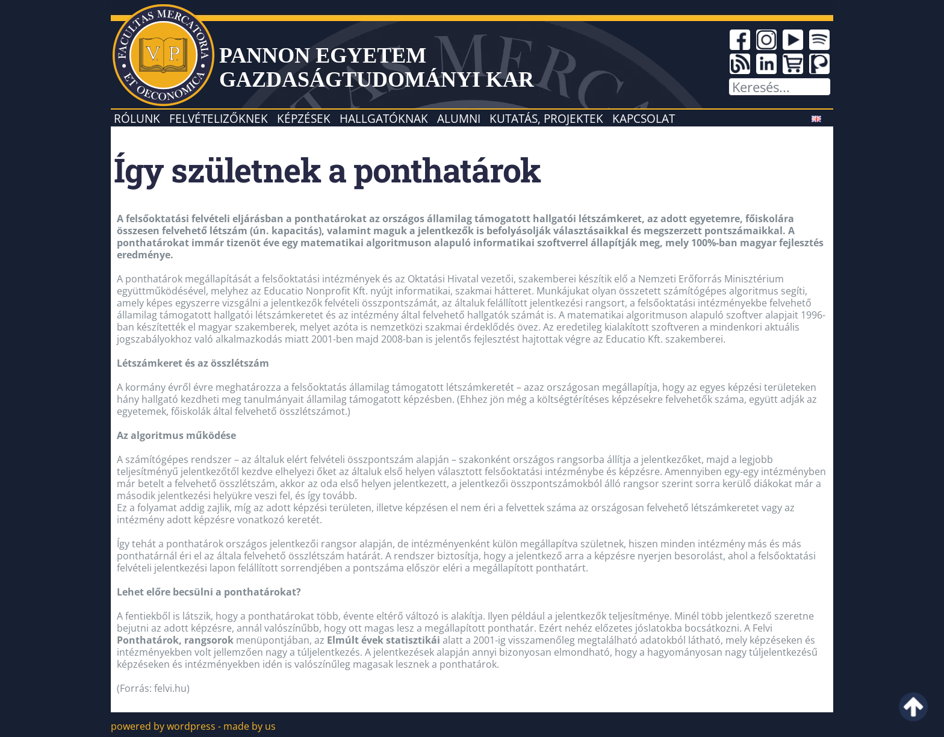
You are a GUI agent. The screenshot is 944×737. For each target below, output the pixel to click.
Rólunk (137, 118)
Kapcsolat (643, 118)
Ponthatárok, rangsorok (175, 640)
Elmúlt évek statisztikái (383, 640)
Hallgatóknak (384, 118)
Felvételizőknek (218, 118)
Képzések (304, 118)
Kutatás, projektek (546, 118)
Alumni (458, 118)
